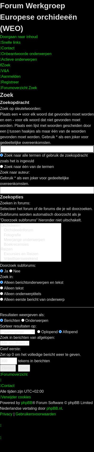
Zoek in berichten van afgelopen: (27, 338)
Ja (4, 271)
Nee (14, 271)
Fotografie (30, 235)
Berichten (10, 321)
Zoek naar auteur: (15, 172)
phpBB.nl (54, 408)
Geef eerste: (10, 349)
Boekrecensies (30, 244)
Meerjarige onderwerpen (30, 240)
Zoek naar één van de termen (27, 167)
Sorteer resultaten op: (18, 326)
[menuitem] (7, 48)
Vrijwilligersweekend (30, 259)
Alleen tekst (11, 288)
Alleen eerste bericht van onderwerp (32, 299)
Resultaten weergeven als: (22, 315)
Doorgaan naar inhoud (19, 37)
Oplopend (47, 332)
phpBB (26, 403)
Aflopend (68, 332)
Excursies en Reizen (30, 254)
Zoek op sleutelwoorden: (20, 109)
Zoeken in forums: (15, 203)
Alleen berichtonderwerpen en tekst (31, 282)
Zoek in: (6, 277)
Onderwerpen (34, 321)
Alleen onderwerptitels (20, 294)
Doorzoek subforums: (18, 265)
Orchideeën (30, 225)
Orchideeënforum (30, 230)
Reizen (30, 249)
